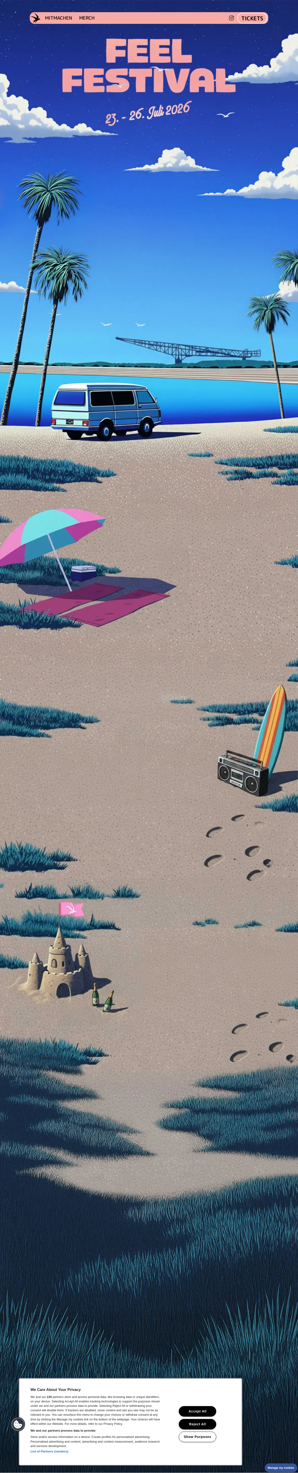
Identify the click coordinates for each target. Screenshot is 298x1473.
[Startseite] (35, 18)
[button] (18, 1424)
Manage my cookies (281, 1467)
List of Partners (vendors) (49, 1451)
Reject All (197, 1424)
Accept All (198, 1411)
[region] (130, 1422)
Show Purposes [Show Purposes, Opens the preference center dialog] (197, 1437)
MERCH (87, 17)
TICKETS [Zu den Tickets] (252, 18)
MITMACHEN (58, 17)
